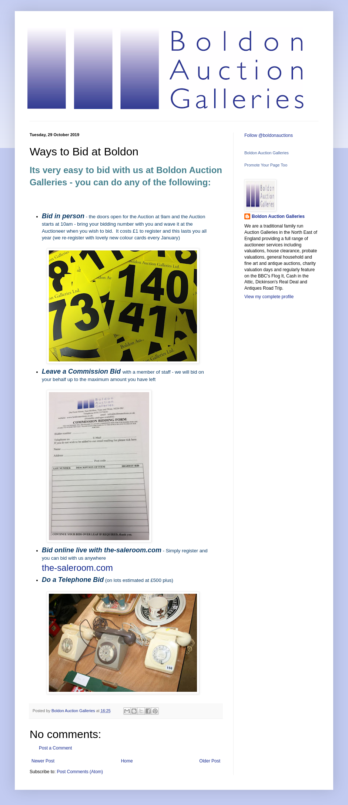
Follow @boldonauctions (268, 135)
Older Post (209, 761)
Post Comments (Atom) (80, 771)
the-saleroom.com (77, 568)
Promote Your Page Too (265, 165)
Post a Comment (55, 748)
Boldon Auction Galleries (266, 153)
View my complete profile (269, 296)
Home (127, 761)
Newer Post (42, 761)
